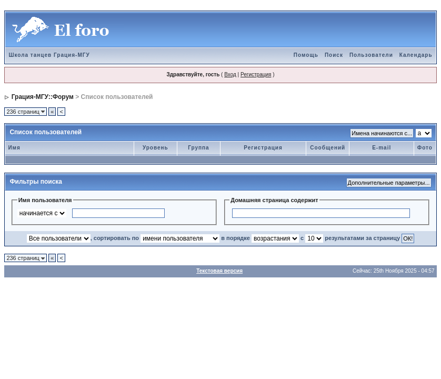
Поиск (334, 55)
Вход (230, 74)
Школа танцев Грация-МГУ (48, 55)
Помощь (306, 55)
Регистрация (255, 74)
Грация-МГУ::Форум (43, 97)
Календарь (416, 55)
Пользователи (371, 55)
